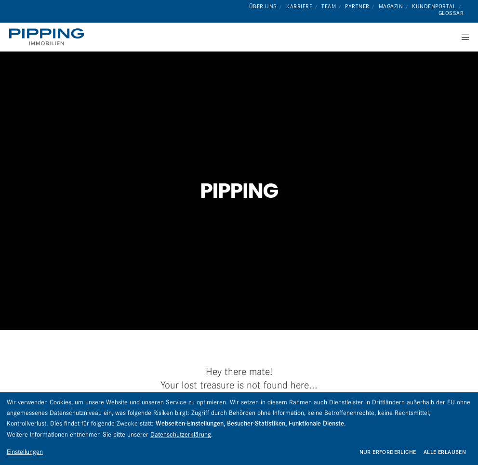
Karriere (299, 6)
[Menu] (462, 37)
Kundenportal (434, 6)
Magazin (391, 6)
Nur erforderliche (387, 452)
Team (328, 6)
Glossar (451, 13)
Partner (357, 6)
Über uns (263, 6)
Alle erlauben (445, 452)
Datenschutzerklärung (180, 434)
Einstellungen (25, 451)
